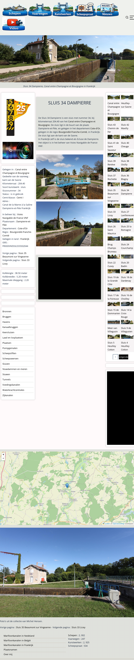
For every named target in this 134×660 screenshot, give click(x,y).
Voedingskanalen (11, 384)
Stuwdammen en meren (14, 369)
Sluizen (6, 363)
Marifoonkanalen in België (17, 640)
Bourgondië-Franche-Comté (73, 131)
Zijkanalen (7, 395)
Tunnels (6, 379)
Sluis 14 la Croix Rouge (126, 313)
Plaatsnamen (10, 649)
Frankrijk (24, 238)
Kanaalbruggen (10, 327)
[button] (67, 485)
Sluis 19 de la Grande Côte (113, 281)
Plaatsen (6, 342)
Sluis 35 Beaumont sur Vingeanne (33, 627)
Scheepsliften (9, 353)
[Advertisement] (69, 279)
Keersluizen (8, 332)
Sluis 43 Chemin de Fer (113, 128)
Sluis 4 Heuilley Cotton (125, 346)
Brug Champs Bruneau (112, 248)
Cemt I (20, 197)
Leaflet (106, 524)
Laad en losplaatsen (12, 337)
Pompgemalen (9, 348)
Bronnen (6, 311)
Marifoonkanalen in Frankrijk (18, 645)
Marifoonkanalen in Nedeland (19, 635)
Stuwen (6, 374)
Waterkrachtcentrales (13, 390)
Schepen (72, 635)
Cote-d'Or (95, 128)
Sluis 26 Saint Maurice (112, 230)
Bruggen (6, 316)
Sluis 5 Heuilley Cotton (112, 346)
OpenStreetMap (118, 524)
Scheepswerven (10, 358)
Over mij (8, 654)
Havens (6, 321)
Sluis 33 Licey (78, 627)
